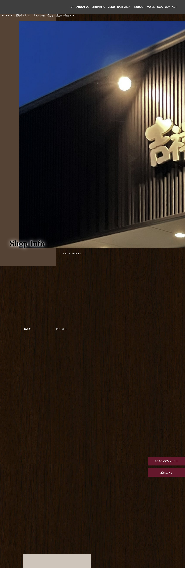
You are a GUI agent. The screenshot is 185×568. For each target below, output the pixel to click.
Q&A (160, 7)
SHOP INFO (98, 7)
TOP (71, 7)
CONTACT (171, 7)
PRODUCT (139, 7)
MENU (111, 7)
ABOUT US (82, 7)
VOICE (151, 7)
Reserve (166, 472)
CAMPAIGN (124, 7)
